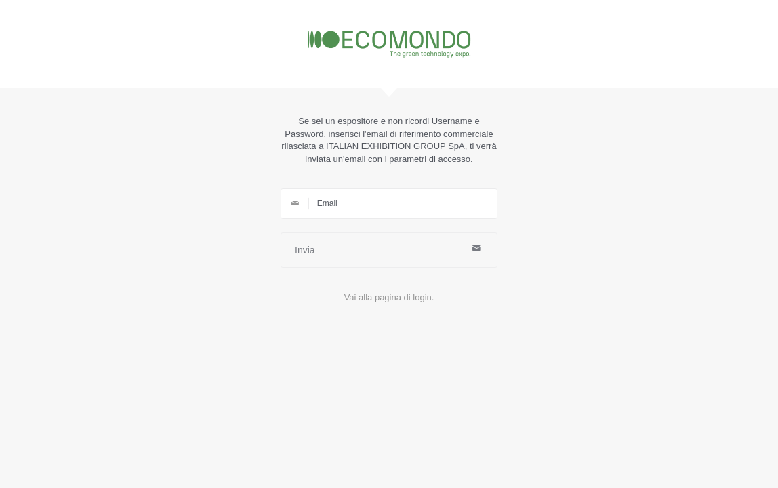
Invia (389, 249)
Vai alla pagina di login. (389, 297)
